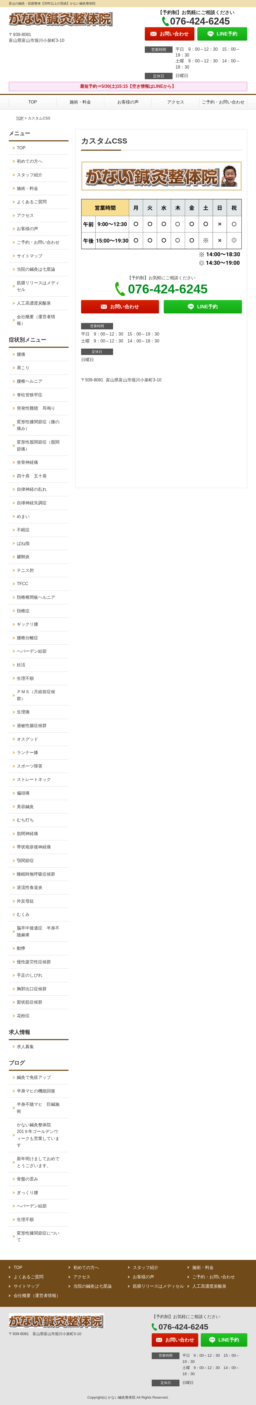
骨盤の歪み (27, 1179)
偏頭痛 (23, 793)
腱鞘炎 (23, 556)
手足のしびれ (29, 975)
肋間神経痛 (27, 833)
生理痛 (23, 712)
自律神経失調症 (32, 503)
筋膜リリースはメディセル (38, 286)
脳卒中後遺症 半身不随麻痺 (38, 931)
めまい (23, 516)
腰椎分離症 (27, 638)
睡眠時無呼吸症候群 (36, 874)
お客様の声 (128, 102)
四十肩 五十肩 (32, 476)
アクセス (175, 102)
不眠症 (23, 530)
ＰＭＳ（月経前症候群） (36, 695)
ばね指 (23, 543)
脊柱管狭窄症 (29, 395)
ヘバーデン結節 (32, 651)
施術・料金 (80, 102)
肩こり (23, 367)
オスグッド (27, 739)
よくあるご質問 (32, 201)
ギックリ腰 (27, 624)
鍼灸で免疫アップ (34, 1077)
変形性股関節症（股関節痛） (38, 445)
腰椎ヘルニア (29, 381)
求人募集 (25, 1046)
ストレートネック (34, 779)
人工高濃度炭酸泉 (40, 303)
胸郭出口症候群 (32, 989)
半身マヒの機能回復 (38, 1091)
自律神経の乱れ (32, 489)
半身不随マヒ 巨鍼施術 (38, 1107)
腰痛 (21, 354)
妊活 (21, 664)
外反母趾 (25, 901)
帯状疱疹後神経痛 (34, 847)
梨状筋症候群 (29, 1002)
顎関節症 (25, 860)
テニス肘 (25, 570)
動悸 (21, 948)
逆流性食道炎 (29, 887)
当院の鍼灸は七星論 (36, 269)
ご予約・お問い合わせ (223, 102)
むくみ (23, 914)
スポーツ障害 (29, 766)
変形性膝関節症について (38, 1236)
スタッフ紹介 (29, 175)
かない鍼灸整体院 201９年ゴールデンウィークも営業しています (38, 1135)
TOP (32, 102)
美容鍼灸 (25, 806)
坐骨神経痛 (27, 462)
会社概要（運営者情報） (36, 320)
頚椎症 (23, 611)
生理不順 (25, 678)
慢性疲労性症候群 (34, 962)
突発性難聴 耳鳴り (38, 408)
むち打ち (25, 820)
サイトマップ (29, 256)
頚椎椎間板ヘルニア (36, 597)
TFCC (22, 583)
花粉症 (23, 1015)
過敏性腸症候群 (32, 725)
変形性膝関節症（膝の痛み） (38, 425)
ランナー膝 (29, 752)
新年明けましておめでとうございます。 (38, 1162)
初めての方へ (29, 161)
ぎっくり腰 (27, 1192)
